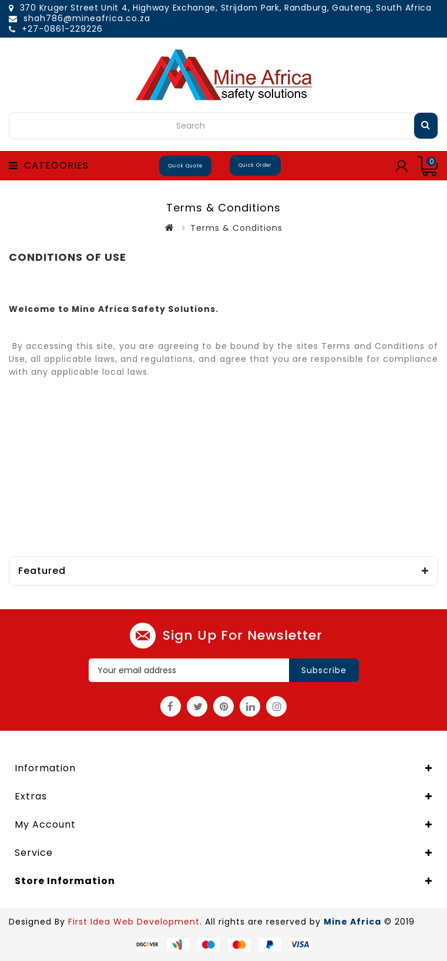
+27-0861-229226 (62, 29)
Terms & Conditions (236, 228)
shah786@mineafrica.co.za (86, 18)
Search (425, 124)
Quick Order (255, 165)
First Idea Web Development (134, 922)
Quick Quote (185, 166)
